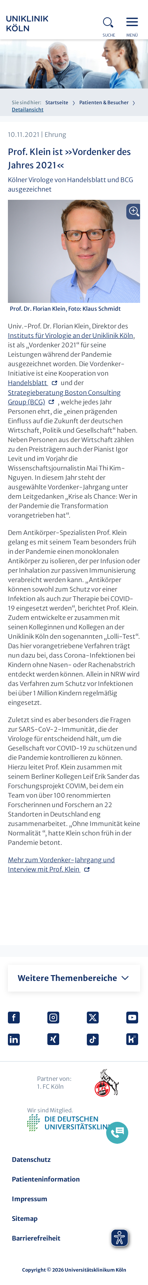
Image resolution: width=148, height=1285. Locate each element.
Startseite (56, 102)
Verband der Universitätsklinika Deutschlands (74, 1123)
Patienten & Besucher (104, 102)
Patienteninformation (46, 1179)
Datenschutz (31, 1159)
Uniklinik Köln (37, 23)
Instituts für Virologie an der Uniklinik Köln (70, 335)
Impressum (29, 1199)
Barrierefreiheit (36, 1238)
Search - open (110, 21)
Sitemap (24, 1218)
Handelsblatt (28, 383)
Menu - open (134, 21)
